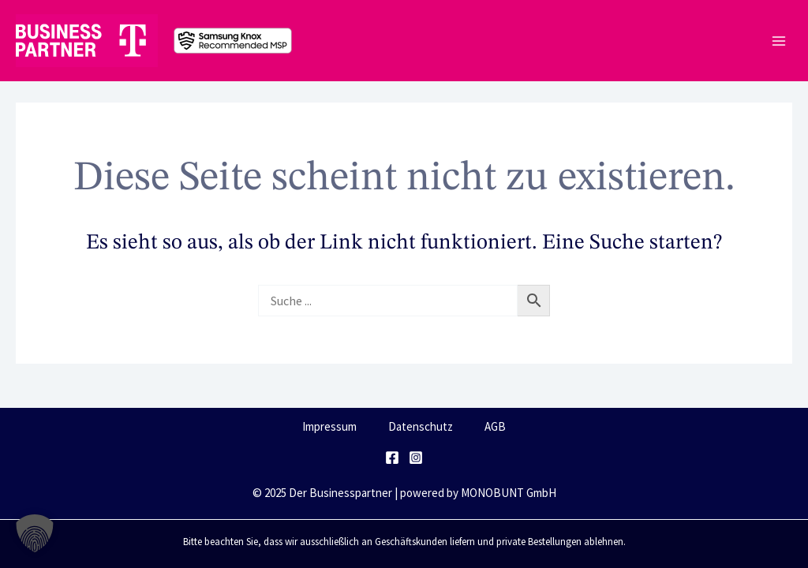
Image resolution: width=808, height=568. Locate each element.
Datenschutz (420, 426)
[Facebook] (392, 457)
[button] (34, 533)
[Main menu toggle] (778, 40)
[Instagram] (416, 457)
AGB (495, 426)
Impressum (329, 426)
